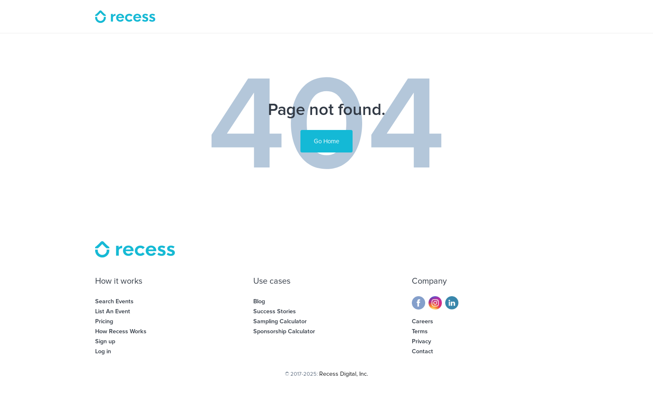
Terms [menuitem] (420, 331)
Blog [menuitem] (259, 301)
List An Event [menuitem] (112, 311)
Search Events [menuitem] (114, 301)
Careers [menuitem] (422, 321)
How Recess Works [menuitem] (120, 331)
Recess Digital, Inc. (343, 373)
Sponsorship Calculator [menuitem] (284, 331)
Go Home (326, 141)
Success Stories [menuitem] (274, 311)
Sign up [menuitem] (105, 341)
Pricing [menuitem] (104, 321)
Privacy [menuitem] (421, 341)
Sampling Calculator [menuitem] (280, 321)
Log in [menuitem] (103, 351)
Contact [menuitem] (422, 351)
